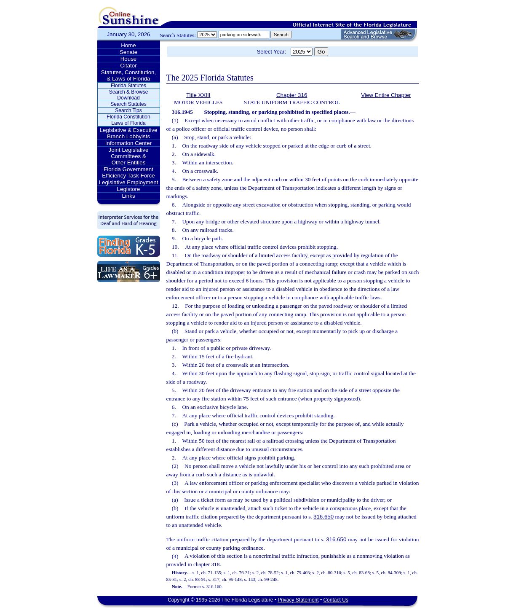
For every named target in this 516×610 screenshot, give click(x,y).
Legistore (128, 189)
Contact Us (335, 600)
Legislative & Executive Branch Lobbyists (128, 133)
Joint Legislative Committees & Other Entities (129, 156)
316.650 (323, 516)
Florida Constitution (128, 117)
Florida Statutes (128, 86)
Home (128, 45)
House (128, 59)
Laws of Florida (128, 123)
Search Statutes (128, 104)
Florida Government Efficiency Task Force (128, 172)
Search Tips (128, 110)
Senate (128, 52)
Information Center (128, 143)
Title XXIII (198, 95)
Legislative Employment (128, 182)
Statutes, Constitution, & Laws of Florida (128, 75)
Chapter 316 (291, 95)
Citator (128, 65)
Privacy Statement (298, 600)
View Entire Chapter (386, 95)
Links (128, 196)
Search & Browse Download (128, 95)
